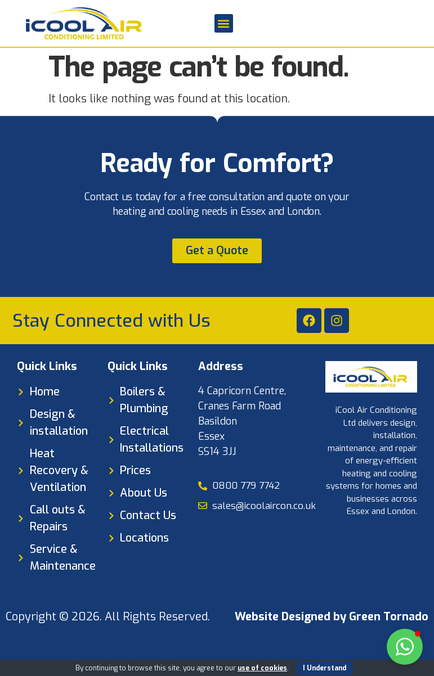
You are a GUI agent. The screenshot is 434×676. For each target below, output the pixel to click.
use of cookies (262, 668)
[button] (223, 23)
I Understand (324, 668)
